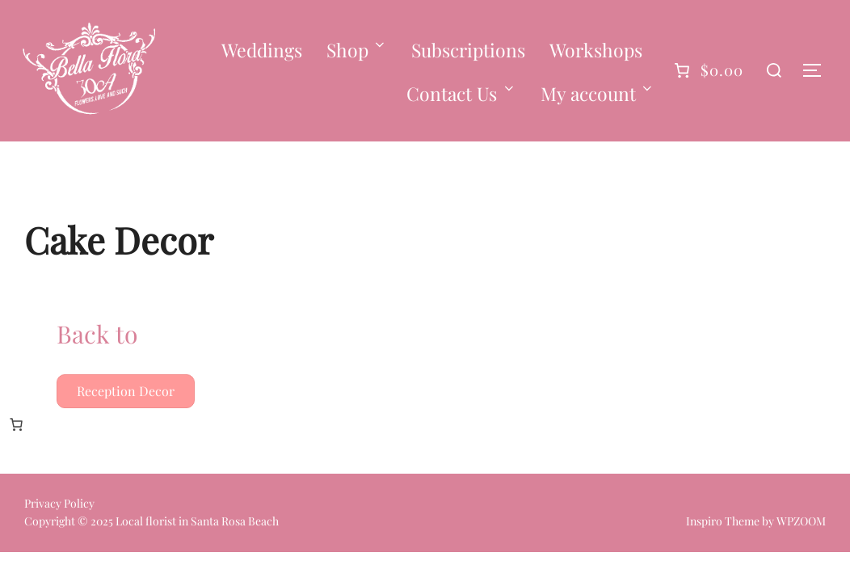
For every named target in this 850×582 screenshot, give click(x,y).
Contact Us (461, 93)
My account (598, 93)
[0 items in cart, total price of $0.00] (16, 424)
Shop (357, 49)
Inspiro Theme (723, 521)
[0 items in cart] (707, 70)
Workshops (595, 49)
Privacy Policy (59, 503)
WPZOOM (801, 521)
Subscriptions (468, 49)
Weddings (261, 49)
